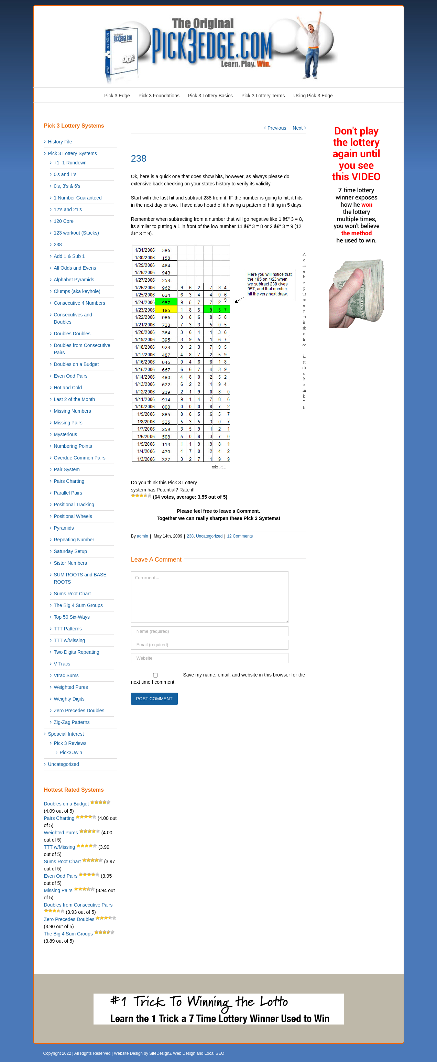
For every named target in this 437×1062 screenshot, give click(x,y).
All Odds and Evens (75, 268)
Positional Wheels (73, 516)
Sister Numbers (70, 563)
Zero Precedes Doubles (79, 710)
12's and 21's (68, 209)
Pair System (67, 469)
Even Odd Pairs (71, 376)
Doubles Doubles (72, 333)
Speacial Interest (66, 734)
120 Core (64, 221)
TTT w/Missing (69, 640)
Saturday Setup (70, 551)
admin (142, 536)
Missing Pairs (68, 422)
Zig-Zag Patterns (72, 722)
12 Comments (240, 536)
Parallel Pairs (68, 493)
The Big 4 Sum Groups (78, 605)
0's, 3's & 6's (67, 186)
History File (60, 141)
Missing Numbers (72, 411)
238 (190, 536)
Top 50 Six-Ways (72, 617)
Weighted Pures (71, 687)
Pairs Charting (69, 481)
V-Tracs (62, 664)
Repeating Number (74, 539)
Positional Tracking (74, 504)
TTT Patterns (68, 628)
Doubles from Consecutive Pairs (82, 349)
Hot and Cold (68, 387)
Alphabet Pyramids (74, 279)
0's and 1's (65, 174)
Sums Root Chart (72, 593)
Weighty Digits (69, 699)
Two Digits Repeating (76, 652)
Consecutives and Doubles (73, 318)
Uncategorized (209, 536)
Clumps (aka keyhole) (77, 291)
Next (298, 128)
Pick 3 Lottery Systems (72, 153)
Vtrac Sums (66, 675)
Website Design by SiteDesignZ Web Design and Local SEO (169, 1053)
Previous (276, 128)
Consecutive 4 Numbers (79, 303)
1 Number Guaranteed (78, 198)
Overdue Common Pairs (80, 457)
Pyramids (64, 528)
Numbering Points (73, 446)
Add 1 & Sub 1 (69, 256)
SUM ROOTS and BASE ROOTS (80, 578)
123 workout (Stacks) (76, 233)
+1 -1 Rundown (70, 162)
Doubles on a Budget (76, 364)
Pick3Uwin (71, 752)
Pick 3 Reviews (70, 743)
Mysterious (65, 434)
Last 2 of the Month (74, 399)
